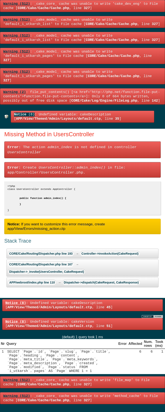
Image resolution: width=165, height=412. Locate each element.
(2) (14, 92)
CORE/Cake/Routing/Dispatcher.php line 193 (41, 257)
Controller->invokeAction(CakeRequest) (110, 257)
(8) (24, 114)
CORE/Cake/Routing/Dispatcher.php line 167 (41, 268)
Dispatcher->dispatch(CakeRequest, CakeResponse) (101, 286)
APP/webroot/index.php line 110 (32, 286)
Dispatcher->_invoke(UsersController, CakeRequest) (46, 275)
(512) (16, 4)
